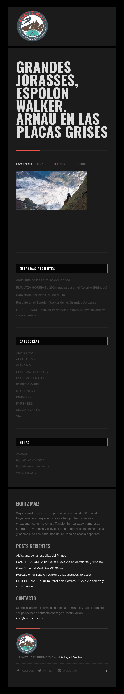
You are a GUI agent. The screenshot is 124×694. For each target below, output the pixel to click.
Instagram (70, 671)
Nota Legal (64, 657)
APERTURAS (25, 359)
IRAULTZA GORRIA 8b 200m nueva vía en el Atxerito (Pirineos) (61, 287)
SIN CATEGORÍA (28, 410)
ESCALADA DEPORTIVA (33, 371)
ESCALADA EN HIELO (31, 378)
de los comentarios (32, 466)
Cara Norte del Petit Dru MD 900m (40, 295)
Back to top (106, 671)
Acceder (21, 453)
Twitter (48, 671)
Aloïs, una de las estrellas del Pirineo (43, 280)
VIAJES (21, 416)
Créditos (77, 657)
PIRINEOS (23, 397)
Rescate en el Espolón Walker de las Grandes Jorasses (56, 302)
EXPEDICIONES (27, 384)
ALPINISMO (24, 352)
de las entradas (30, 460)
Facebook (27, 671)
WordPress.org (26, 472)
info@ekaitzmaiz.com (30, 618)
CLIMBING (23, 365)
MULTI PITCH (25, 391)
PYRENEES (24, 403)
